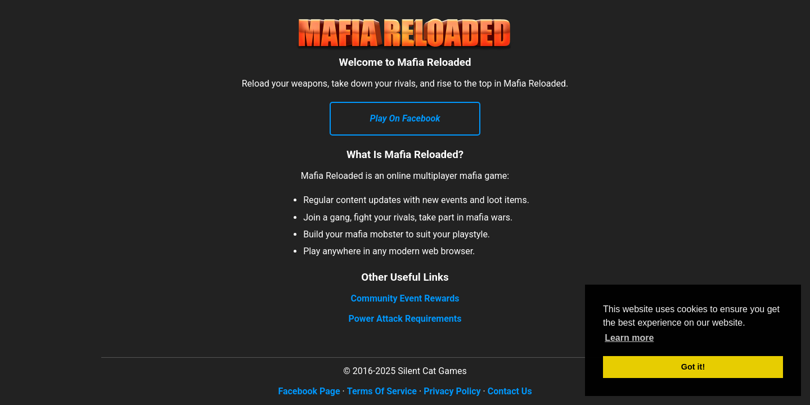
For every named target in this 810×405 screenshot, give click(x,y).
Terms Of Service (382, 391)
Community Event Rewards (405, 298)
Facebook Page (309, 391)
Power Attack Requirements (405, 318)
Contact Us (510, 391)
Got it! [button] (693, 366)
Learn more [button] (629, 338)
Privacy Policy (452, 391)
